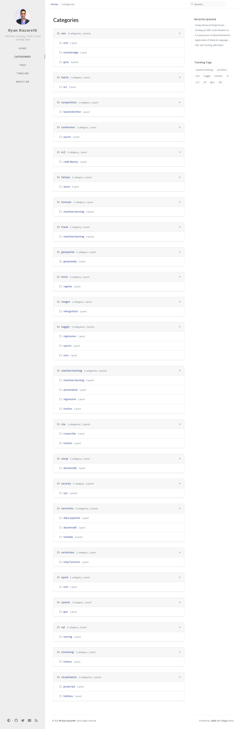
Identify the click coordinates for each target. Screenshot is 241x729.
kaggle (65, 326)
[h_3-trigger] (179, 127)
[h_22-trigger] (179, 677)
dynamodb (70, 468)
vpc (65, 493)
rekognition (70, 311)
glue (66, 62)
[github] (16, 720)
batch (64, 77)
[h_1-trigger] (179, 77)
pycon (67, 136)
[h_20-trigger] (179, 627)
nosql (64, 458)
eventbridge (70, 52)
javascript (69, 686)
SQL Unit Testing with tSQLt (209, 45)
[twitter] (22, 720)
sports (67, 345)
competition (69, 102)
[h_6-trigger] (179, 202)
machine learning (73, 211)
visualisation (69, 677)
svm (65, 355)
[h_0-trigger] (179, 33)
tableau (68, 696)
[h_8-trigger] (179, 251)
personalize (70, 389)
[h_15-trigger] (179, 483)
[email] (29, 720)
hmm (64, 276)
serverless (67, 508)
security (66, 483)
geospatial (67, 252)
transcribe (69, 433)
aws (63, 33)
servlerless (67, 552)
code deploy (70, 161)
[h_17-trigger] (179, 552)
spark (64, 577)
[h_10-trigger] (179, 301)
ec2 (63, 152)
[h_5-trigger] (179, 177)
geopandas (70, 261)
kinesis (67, 661)
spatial (65, 602)
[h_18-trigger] (179, 577)
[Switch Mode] (9, 720)
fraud (64, 227)
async (66, 186)
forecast (66, 202)
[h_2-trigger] (179, 102)
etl (205, 82)
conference (68, 127)
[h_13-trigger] (179, 424)
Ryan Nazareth (22, 30)
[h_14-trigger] (179, 458)
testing (67, 636)
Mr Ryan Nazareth (67, 720)
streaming (67, 652)
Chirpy (224, 720)
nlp (63, 424)
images (65, 301)
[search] (209, 4)
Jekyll (213, 720)
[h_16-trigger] (179, 508)
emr (65, 43)
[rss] (36, 720)
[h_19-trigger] (179, 602)
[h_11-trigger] (179, 326)
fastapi (65, 177)
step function (71, 562)
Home (55, 4)
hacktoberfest (72, 111)
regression (69, 336)
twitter (67, 408)
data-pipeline (71, 518)
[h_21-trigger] (179, 652)
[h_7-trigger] (179, 226)
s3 (228, 75)
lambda (68, 537)
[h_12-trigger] (179, 370)
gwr (65, 611)
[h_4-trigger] (179, 152)
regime (67, 286)
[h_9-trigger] (179, 276)
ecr (65, 87)
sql (63, 627)
